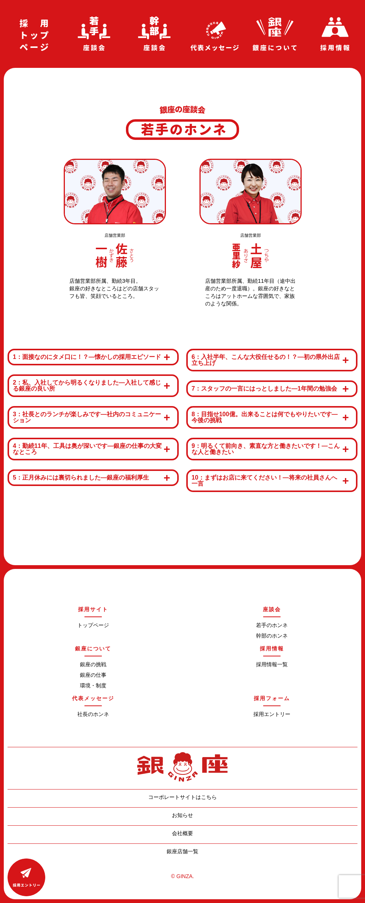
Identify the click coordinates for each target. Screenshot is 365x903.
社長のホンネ (93, 714)
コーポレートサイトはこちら (182, 797)
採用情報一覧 (272, 664)
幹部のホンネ (272, 636)
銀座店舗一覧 (182, 851)
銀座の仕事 (93, 675)
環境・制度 (93, 685)
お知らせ (182, 815)
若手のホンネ (272, 625)
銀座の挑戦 (93, 664)
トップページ (93, 625)
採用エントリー (271, 714)
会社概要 (182, 833)
